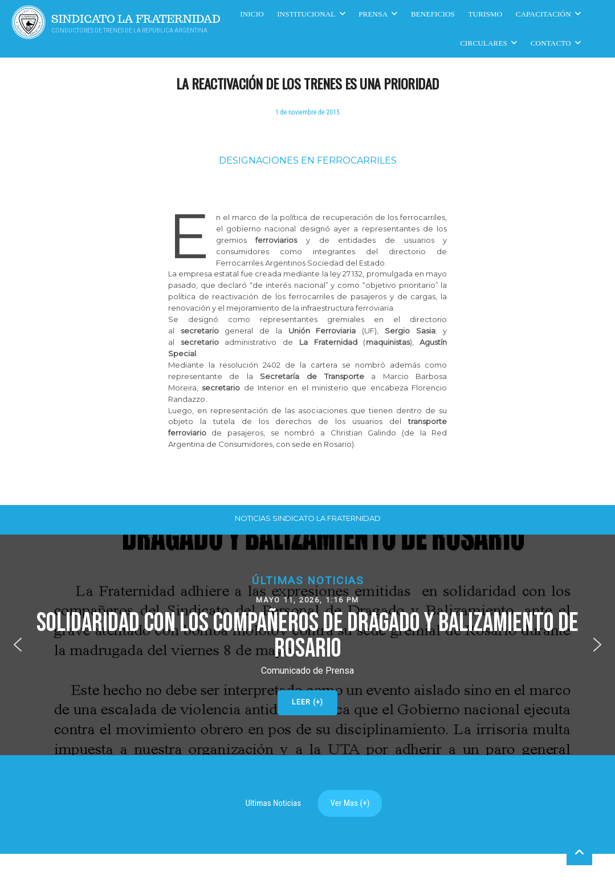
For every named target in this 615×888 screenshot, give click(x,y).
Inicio (252, 14)
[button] (307, 645)
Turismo (485, 14)
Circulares (483, 43)
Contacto (551, 43)
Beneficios (433, 14)
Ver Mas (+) (350, 803)
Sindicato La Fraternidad (136, 19)
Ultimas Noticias (274, 803)
